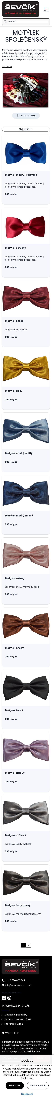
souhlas (48, 1065)
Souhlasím (15, 1085)
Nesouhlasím (37, 1085)
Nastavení (27, 1093)
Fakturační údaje (14, 1024)
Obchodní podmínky (16, 1014)
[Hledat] (28, 22)
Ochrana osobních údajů (18, 1019)
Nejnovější (24, 129)
